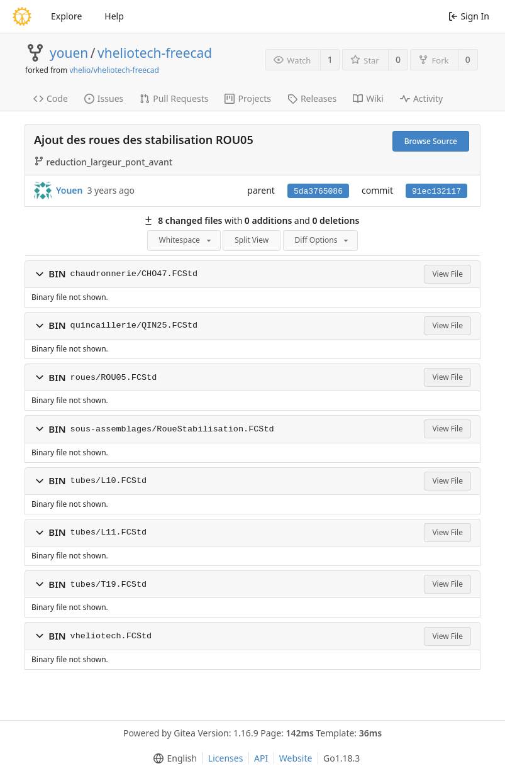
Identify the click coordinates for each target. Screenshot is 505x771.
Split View (252, 240)
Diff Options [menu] (323, 240)
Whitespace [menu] (186, 240)
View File (447, 274)
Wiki (368, 98)
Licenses (225, 758)
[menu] (172, 758)
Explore (66, 16)
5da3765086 (318, 191)
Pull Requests (174, 98)
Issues (103, 98)
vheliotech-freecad (154, 53)
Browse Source (430, 141)
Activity (421, 98)
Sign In (469, 16)
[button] (39, 274)
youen (69, 53)
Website (296, 758)
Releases (311, 98)
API (261, 758)
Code (50, 98)
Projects (247, 98)
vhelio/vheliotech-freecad (113, 70)
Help (114, 16)
